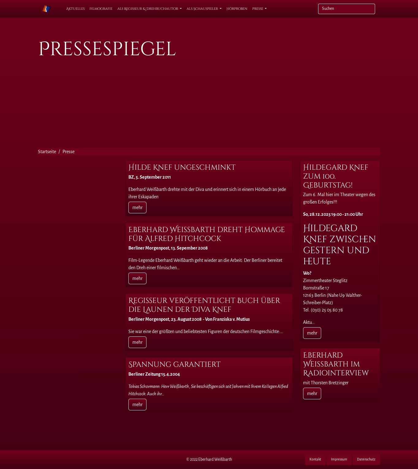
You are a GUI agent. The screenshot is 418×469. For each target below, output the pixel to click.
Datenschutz (366, 459)
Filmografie (100, 8)
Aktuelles (75, 8)
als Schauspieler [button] (203, 8)
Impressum (339, 459)
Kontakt (315, 459)
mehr (137, 207)
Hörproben (236, 8)
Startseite (47, 151)
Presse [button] (258, 8)
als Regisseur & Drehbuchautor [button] (148, 8)
